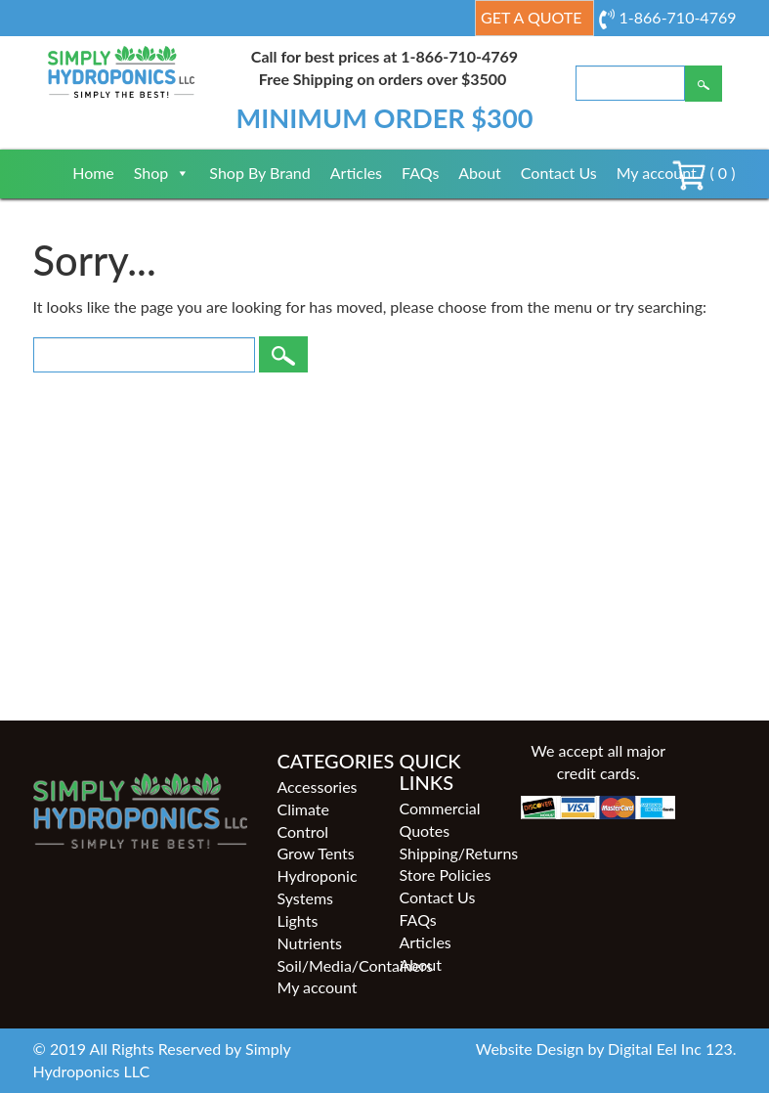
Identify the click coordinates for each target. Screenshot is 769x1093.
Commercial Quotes (439, 819)
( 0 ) (703, 172)
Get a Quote (531, 17)
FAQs (420, 172)
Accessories (317, 786)
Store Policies (445, 874)
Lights (297, 920)
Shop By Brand (259, 172)
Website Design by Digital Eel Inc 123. (606, 1048)
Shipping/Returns (445, 853)
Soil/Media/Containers (323, 965)
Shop (162, 172)
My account (657, 172)
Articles (356, 172)
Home (93, 172)
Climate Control (302, 820)
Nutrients (309, 943)
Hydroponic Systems (317, 886)
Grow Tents (315, 853)
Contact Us (559, 172)
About (479, 172)
